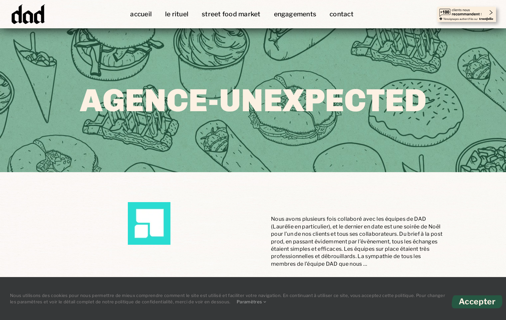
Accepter (477, 301)
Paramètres (251, 301)
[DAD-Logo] (28, 4)
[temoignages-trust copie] (466, 10)
